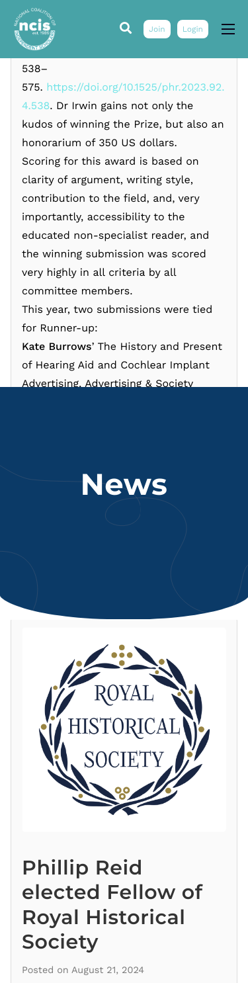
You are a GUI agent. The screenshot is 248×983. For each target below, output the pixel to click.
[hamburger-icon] (228, 29)
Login (193, 29)
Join (157, 29)
